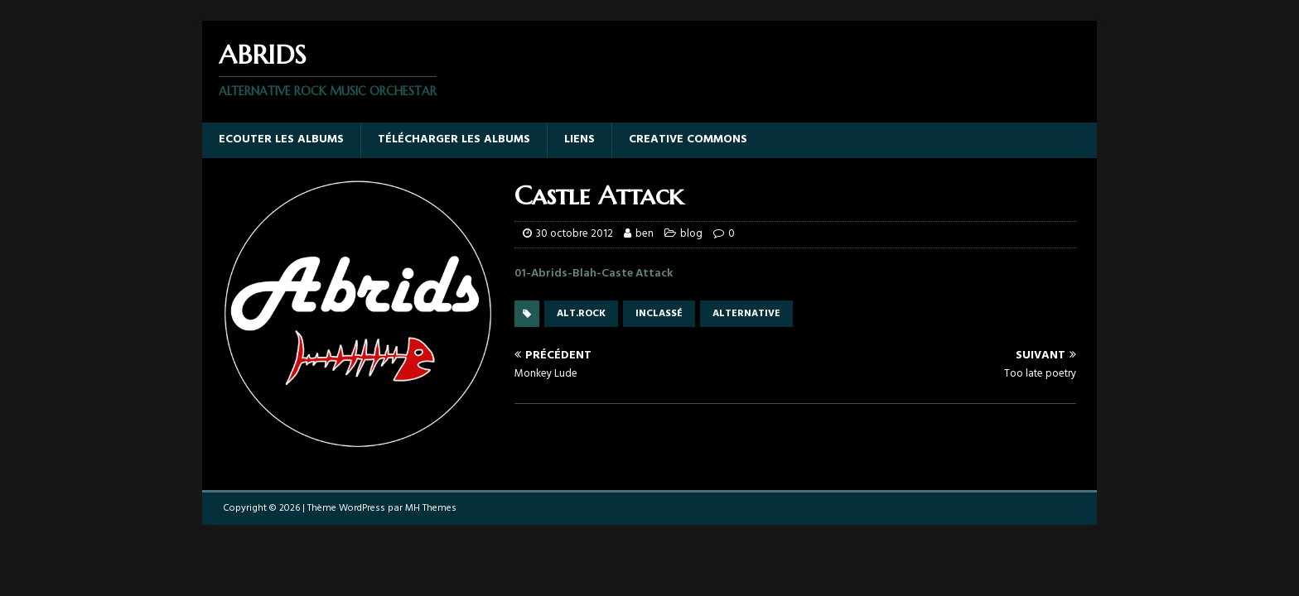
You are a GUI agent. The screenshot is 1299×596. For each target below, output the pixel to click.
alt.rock (581, 313)
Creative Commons (688, 139)
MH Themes (430, 508)
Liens (579, 139)
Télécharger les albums (454, 139)
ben (644, 234)
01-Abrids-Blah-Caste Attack (593, 273)
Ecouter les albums (281, 139)
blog (691, 234)
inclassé (659, 313)
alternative (746, 313)
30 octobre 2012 (574, 234)
